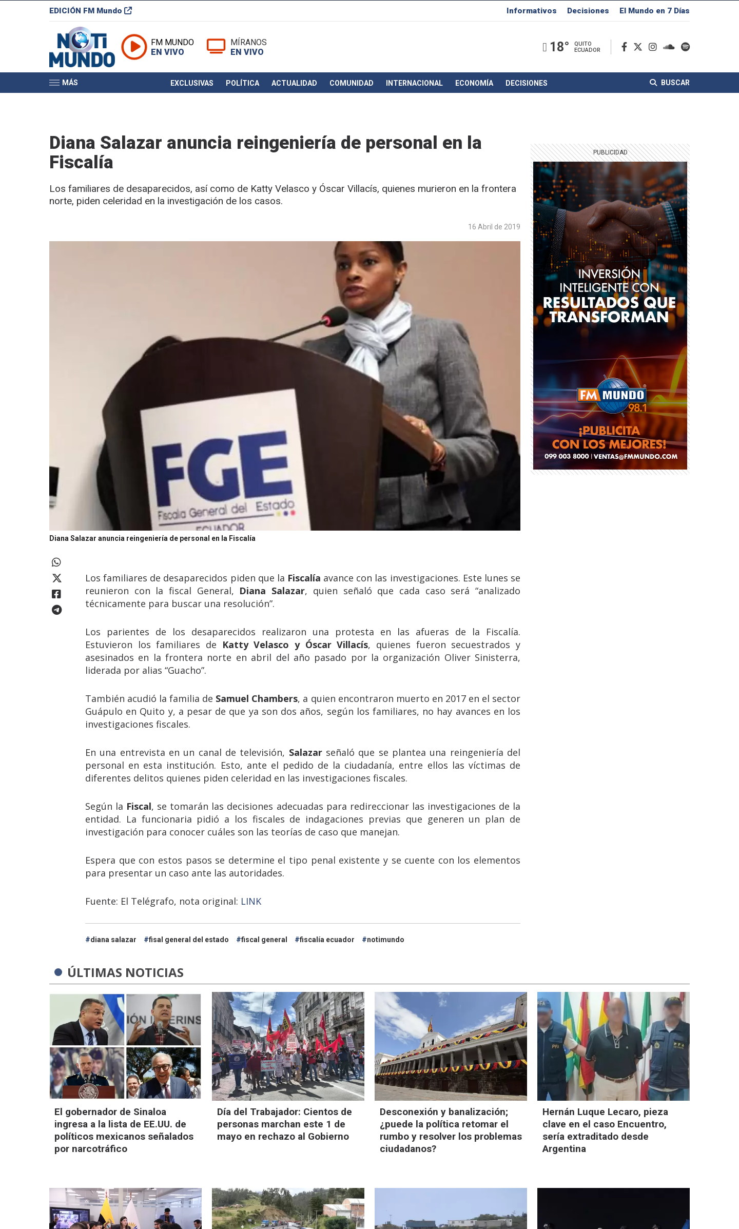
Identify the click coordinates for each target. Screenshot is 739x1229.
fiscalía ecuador (327, 939)
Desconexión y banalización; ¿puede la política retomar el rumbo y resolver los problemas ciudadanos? (451, 1130)
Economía (474, 89)
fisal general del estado (189, 939)
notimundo (385, 939)
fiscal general (264, 939)
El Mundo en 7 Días (654, 12)
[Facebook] (626, 50)
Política (242, 89)
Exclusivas (191, 89)
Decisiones (588, 12)
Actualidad (294, 89)
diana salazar (113, 939)
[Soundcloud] (671, 50)
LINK (251, 901)
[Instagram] (655, 50)
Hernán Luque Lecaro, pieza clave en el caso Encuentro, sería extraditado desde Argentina (605, 1130)
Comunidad (351, 89)
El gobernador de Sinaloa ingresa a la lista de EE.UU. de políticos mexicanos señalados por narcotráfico (123, 1130)
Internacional (414, 89)
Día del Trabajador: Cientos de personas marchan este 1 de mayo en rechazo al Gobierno (284, 1124)
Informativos (532, 12)
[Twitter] (640, 50)
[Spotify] (685, 50)
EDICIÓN (90, 12)
